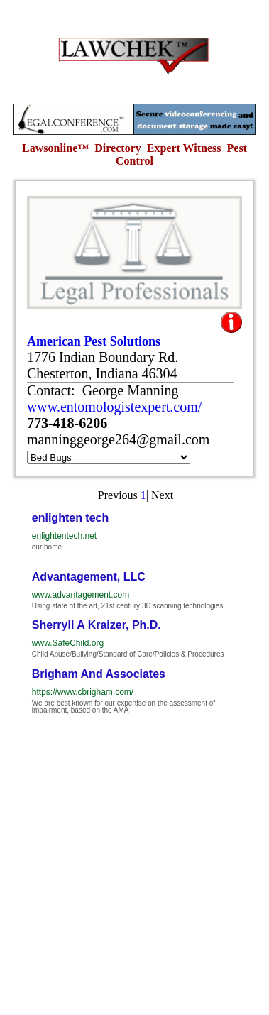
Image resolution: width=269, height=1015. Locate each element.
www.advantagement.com (80, 595)
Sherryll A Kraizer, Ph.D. (96, 625)
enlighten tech (70, 518)
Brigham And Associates (98, 674)
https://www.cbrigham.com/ (82, 692)
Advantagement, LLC (89, 577)
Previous (118, 495)
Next (162, 495)
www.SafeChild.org (68, 643)
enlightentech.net (64, 536)
